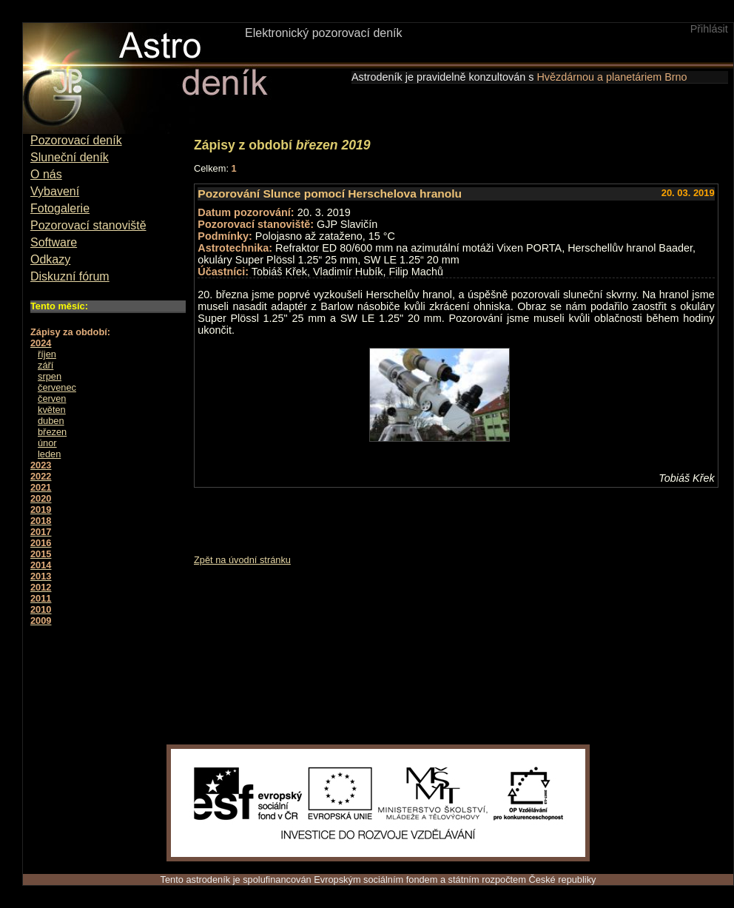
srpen (49, 376)
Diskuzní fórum (70, 276)
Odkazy (50, 259)
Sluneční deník (69, 157)
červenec (57, 387)
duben (51, 420)
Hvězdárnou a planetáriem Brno (611, 77)
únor (47, 442)
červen (52, 398)
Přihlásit (709, 29)
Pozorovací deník (76, 140)
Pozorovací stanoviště (88, 225)
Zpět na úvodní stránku (242, 559)
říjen (47, 354)
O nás (46, 174)
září (45, 365)
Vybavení (54, 191)
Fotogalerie (60, 208)
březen (52, 431)
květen (52, 409)
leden (49, 454)
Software (53, 242)
